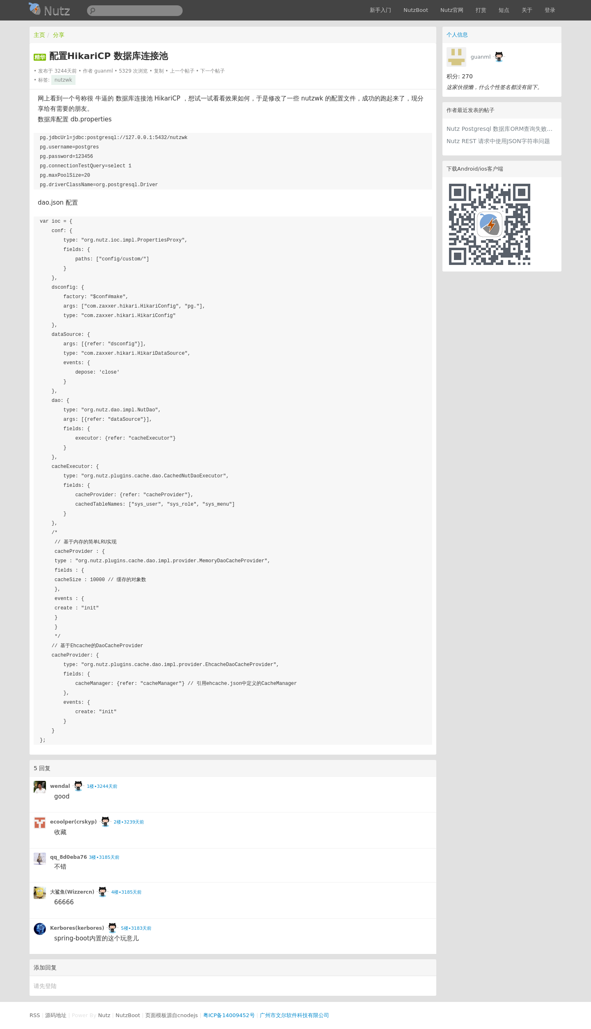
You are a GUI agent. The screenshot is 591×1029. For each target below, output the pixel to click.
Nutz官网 (451, 10)
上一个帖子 (182, 71)
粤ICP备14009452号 (229, 1015)
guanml (481, 57)
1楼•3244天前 (102, 786)
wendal (60, 786)
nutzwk (63, 80)
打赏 (481, 10)
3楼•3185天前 (104, 857)
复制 (159, 71)
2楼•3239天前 (129, 822)
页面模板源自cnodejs (171, 1015)
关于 (527, 10)
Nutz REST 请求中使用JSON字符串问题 (498, 141)
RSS (35, 1015)
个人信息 (457, 35)
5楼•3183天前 (136, 928)
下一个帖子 (212, 71)
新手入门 (380, 10)
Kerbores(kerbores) (77, 928)
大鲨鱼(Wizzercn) (72, 892)
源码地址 (55, 1015)
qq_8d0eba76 (68, 857)
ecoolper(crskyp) (73, 822)
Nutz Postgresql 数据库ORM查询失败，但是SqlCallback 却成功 (502, 128)
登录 (550, 10)
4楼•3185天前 (126, 892)
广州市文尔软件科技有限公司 (294, 1015)
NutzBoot (415, 10)
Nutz (104, 1015)
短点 (504, 10)
